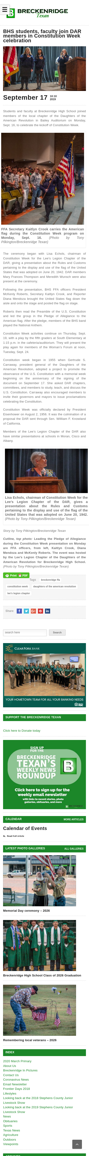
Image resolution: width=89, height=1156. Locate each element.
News (7, 1116)
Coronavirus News (16, 1079)
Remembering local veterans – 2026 (30, 1040)
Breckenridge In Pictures (20, 1070)
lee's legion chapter (18, 593)
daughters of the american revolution (54, 586)
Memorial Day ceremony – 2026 (26, 910)
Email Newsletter (15, 1084)
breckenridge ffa (50, 580)
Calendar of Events (25, 828)
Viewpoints (10, 1144)
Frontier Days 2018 (16, 1089)
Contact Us (11, 1075)
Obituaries (10, 1121)
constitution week (17, 586)
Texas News (11, 1130)
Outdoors (9, 1139)
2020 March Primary (17, 1061)
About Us (9, 1066)
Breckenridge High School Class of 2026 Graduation (42, 975)
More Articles (73, 819)
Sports (7, 1125)
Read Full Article (13, 836)
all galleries (74, 848)
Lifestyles (9, 1093)
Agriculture (10, 1135)
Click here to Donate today (21, 730)
